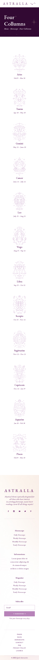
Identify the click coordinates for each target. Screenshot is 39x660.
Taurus (19, 109)
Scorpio (19, 316)
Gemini (19, 143)
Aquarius (19, 419)
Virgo (19, 247)
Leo (19, 212)
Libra (19, 281)
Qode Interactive (22, 658)
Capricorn (19, 385)
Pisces (19, 454)
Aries (19, 74)
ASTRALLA (16, 4)
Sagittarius (19, 350)
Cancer (19, 178)
